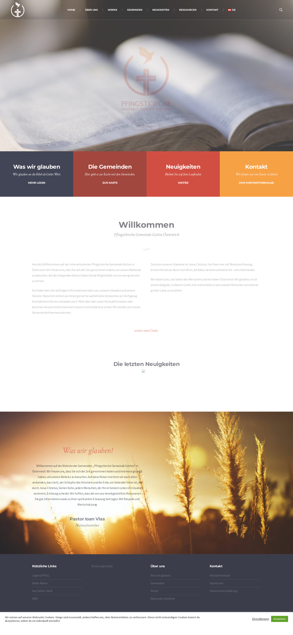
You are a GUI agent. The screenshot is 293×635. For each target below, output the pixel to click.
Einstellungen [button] (260, 619)
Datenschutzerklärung (224, 591)
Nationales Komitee (163, 598)
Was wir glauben (160, 575)
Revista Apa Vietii (101, 566)
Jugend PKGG (40, 575)
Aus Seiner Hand (42, 591)
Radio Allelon (40, 583)
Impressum (216, 583)
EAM (34, 598)
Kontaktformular (220, 575)
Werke (154, 591)
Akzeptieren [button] (279, 619)
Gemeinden (158, 583)
